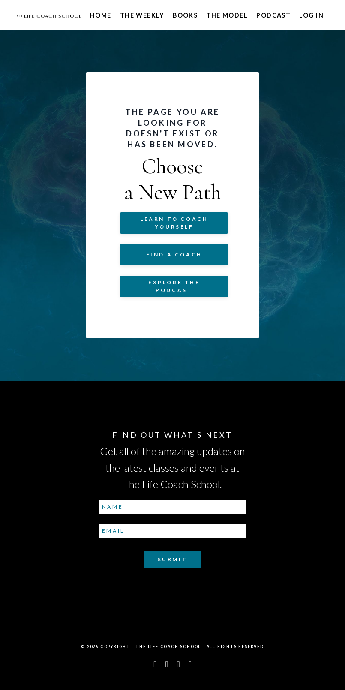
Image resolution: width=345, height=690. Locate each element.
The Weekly (142, 15)
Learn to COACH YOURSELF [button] (174, 223)
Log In (311, 15)
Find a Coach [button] (174, 254)
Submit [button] (173, 559)
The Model (227, 15)
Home (100, 15)
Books (185, 15)
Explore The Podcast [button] (174, 286)
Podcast (273, 15)
